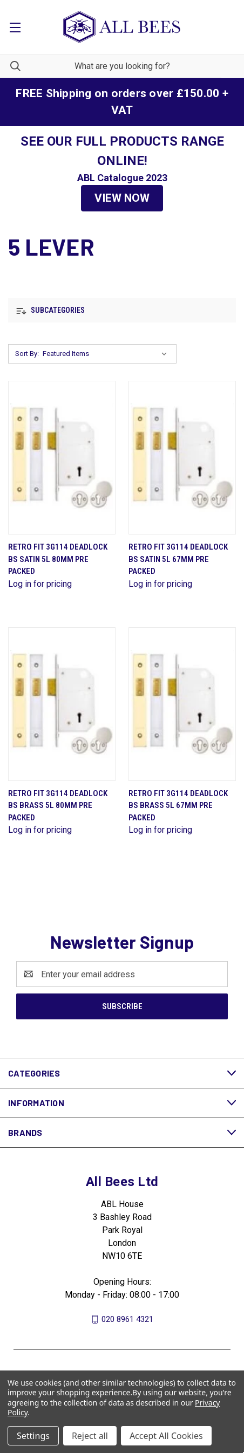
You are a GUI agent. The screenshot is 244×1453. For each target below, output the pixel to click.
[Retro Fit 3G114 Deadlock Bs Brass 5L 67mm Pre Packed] (182, 704)
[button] (122, 198)
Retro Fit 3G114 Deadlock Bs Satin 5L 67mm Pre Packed (178, 559)
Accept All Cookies (166, 1436)
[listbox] (107, 354)
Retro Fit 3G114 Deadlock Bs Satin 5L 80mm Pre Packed (57, 559)
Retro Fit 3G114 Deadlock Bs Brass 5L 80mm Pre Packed (57, 806)
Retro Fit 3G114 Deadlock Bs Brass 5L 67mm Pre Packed (178, 806)
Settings (33, 1436)
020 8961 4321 (127, 1319)
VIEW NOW (122, 197)
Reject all (90, 1436)
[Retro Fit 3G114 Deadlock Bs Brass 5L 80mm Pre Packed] (61, 704)
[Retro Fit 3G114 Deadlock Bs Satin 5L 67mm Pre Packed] (182, 457)
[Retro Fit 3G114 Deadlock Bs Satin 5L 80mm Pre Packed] (61, 457)
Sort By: (27, 353)
